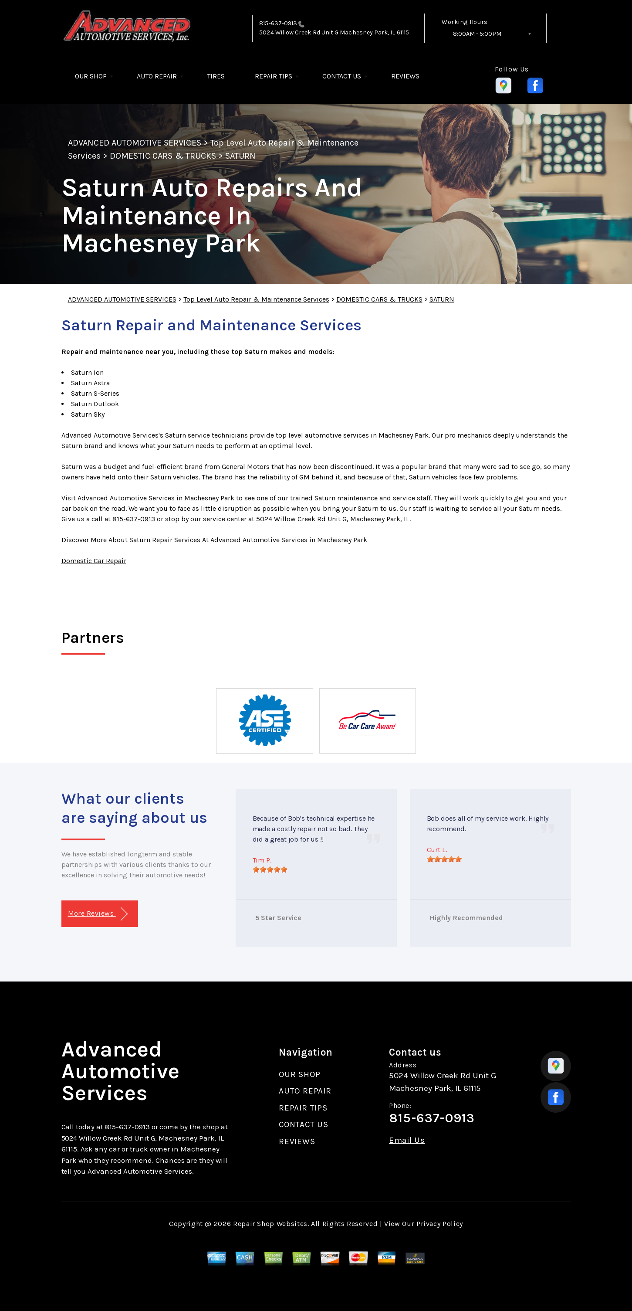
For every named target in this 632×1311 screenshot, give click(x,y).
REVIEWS (405, 76)
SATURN (240, 156)
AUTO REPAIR (157, 76)
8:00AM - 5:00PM (477, 33)
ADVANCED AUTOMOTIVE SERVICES (134, 143)
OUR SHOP (91, 76)
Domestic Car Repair (93, 561)
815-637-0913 (278, 23)
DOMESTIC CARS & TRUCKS (163, 156)
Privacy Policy (439, 1223)
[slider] (270, 869)
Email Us (407, 1140)
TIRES (216, 76)
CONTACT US (341, 76)
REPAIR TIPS (273, 76)
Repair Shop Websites (270, 1223)
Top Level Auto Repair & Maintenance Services (256, 299)
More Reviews (98, 914)
